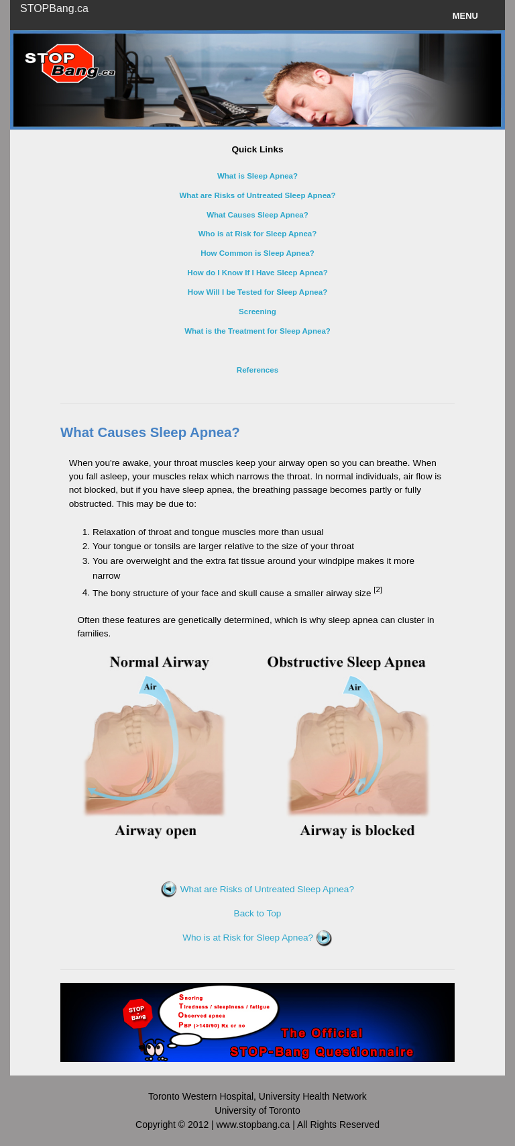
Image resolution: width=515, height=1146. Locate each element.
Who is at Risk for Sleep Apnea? (257, 938)
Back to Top (258, 913)
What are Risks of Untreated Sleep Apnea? (257, 889)
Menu (465, 16)
